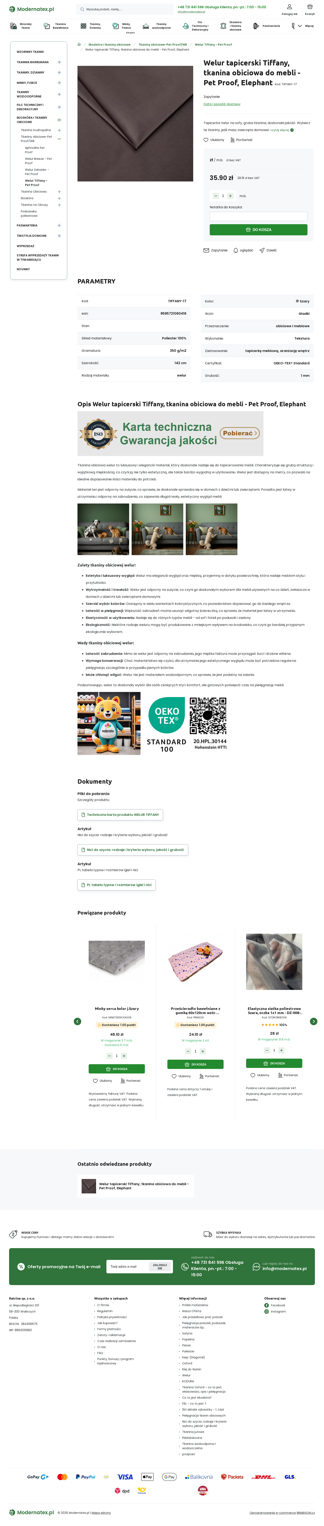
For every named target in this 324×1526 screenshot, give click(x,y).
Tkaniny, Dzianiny (30, 72)
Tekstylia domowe (31, 236)
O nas (101, 1347)
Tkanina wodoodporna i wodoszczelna (199, 1446)
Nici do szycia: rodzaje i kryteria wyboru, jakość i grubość (204, 1423)
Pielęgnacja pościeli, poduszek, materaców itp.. (204, 1325)
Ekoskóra (27, 198)
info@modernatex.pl (191, 12)
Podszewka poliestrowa (29, 213)
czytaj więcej (279, 130)
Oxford (187, 1363)
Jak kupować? (107, 1323)
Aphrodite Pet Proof (35, 150)
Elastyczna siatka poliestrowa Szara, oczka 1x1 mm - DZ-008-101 (274, 1010)
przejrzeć (188, 1454)
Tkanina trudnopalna (36, 130)
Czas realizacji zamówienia (116, 1341)
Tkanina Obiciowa (33, 192)
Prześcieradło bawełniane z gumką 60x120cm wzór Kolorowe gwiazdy (195, 1010)
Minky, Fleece (27, 83)
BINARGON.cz (306, 1513)
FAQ (100, 1353)
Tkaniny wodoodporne (29, 94)
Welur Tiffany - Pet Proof (213, 45)
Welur (186, 1375)
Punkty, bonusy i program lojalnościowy (115, 1361)
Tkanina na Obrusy (34, 205)
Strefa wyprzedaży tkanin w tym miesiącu (38, 257)
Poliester (188, 1351)
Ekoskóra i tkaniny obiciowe (110, 45)
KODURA (188, 1381)
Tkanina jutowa (193, 1432)
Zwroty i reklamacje (111, 1335)
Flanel (186, 1345)
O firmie (103, 1305)
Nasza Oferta (191, 1311)
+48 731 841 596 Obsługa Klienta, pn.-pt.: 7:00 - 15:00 (222, 7)
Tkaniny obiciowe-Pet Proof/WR (162, 45)
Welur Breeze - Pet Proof (38, 161)
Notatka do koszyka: (226, 207)
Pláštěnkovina (192, 1438)
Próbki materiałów (195, 1305)
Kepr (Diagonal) (193, 1357)
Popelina (188, 1339)
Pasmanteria (27, 225)
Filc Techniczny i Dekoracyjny (30, 107)
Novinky (23, 269)
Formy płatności (109, 1329)
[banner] (37, 9)
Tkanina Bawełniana (33, 62)
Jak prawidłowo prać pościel (202, 1317)
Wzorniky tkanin (30, 52)
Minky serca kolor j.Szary (117, 1008)
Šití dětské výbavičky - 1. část (203, 1410)
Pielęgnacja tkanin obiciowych (204, 1415)
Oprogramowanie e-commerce (273, 1513)
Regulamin (105, 1311)
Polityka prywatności (112, 1317)
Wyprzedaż (25, 246)
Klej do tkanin (191, 1369)
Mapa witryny (101, 1513)
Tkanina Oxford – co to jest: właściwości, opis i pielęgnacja (203, 1389)
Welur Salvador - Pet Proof (37, 172)
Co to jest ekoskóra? (197, 1398)
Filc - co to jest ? (194, 1404)
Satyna (187, 1333)
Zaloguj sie (160, 1266)
